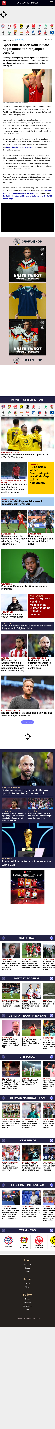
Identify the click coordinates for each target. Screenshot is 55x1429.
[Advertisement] (27, 37)
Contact (27, 1354)
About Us (27, 1351)
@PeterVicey (19, 70)
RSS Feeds (27, 1392)
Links (27, 1396)
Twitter (27, 1385)
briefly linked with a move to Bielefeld (21, 234)
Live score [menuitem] (23, 3)
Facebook (27, 1389)
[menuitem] (5, 3)
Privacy (27, 1373)
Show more (27, 809)
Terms (27, 1370)
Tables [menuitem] (35, 3)
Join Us (27, 1358)
